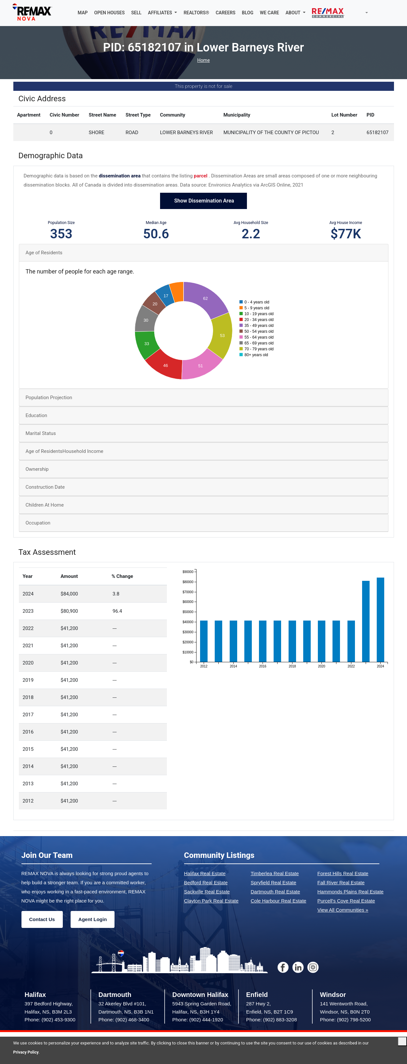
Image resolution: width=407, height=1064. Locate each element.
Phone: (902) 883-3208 (271, 1020)
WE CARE (269, 13)
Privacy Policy (26, 1052)
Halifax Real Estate (205, 873)
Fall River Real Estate (341, 883)
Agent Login (92, 919)
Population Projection (49, 398)
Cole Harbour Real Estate (278, 901)
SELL (136, 13)
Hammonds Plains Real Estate (351, 892)
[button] (162, 13)
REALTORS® (196, 13)
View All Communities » (343, 910)
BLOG (247, 13)
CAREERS (226, 13)
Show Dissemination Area (203, 201)
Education (36, 416)
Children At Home (45, 505)
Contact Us (42, 919)
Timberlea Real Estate (275, 873)
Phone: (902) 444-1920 (197, 1020)
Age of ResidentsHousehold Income (64, 452)
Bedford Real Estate (206, 883)
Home (203, 60)
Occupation (38, 523)
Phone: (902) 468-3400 (124, 1020)
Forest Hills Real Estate (343, 873)
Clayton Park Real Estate (211, 901)
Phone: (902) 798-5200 (345, 1020)
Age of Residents (44, 253)
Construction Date (45, 487)
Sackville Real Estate (207, 892)
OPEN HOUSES (109, 13)
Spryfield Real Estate (273, 883)
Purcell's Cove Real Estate (346, 901)
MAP (83, 13)
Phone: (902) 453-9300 (50, 1020)
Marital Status (41, 434)
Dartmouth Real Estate (275, 892)
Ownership (37, 469)
